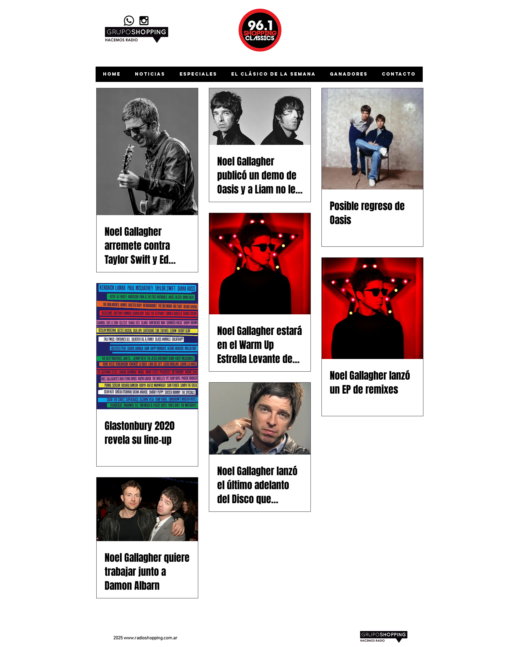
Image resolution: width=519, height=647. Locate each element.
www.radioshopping (143, 638)
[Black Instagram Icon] (144, 20)
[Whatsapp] (129, 20)
